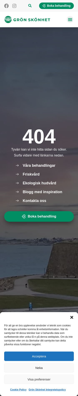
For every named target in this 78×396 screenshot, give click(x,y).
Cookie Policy (18, 389)
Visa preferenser (39, 379)
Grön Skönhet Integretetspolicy (47, 389)
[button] (72, 317)
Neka (39, 368)
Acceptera (39, 356)
